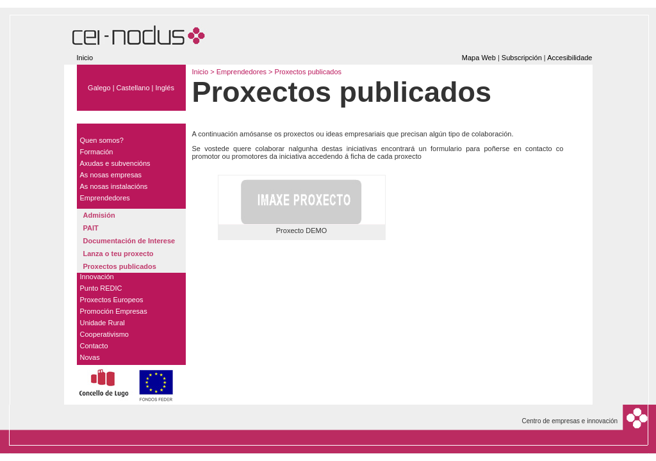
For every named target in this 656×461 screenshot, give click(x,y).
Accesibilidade (569, 57)
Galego (99, 88)
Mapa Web (479, 57)
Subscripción (522, 57)
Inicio (85, 57)
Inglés (165, 88)
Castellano (133, 88)
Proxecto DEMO (301, 230)
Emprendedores (242, 72)
